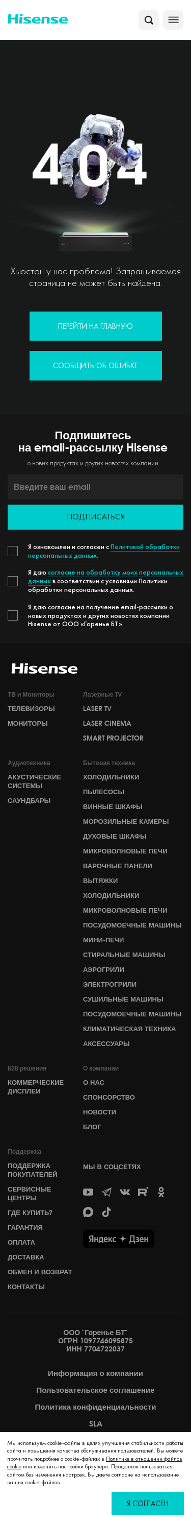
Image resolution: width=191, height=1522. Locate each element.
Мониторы (28, 723)
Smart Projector (113, 738)
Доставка (26, 1257)
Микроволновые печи (125, 851)
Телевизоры (31, 708)
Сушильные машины (123, 999)
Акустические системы (34, 781)
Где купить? (30, 1212)
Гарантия (25, 1227)
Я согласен (148, 1503)
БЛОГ (92, 1127)
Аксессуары (106, 1043)
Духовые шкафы (115, 836)
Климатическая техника (129, 1029)
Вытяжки (100, 880)
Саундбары (29, 800)
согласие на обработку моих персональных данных (105, 576)
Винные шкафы (113, 806)
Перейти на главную (95, 326)
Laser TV (97, 708)
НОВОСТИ (99, 1112)
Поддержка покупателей (33, 1169)
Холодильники (111, 777)
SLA (95, 1424)
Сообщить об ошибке (95, 365)
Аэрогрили (103, 969)
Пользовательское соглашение (95, 1390)
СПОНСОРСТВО (109, 1097)
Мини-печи (103, 940)
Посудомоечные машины (132, 925)
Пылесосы (103, 792)
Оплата (21, 1242)
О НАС (93, 1082)
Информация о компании (95, 1373)
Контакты (26, 1286)
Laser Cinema (107, 723)
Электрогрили (110, 984)
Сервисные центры (29, 1193)
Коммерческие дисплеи (36, 1086)
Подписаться (96, 516)
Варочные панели (117, 866)
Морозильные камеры (126, 821)
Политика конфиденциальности (95, 1407)
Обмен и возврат (40, 1272)
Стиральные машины (124, 954)
